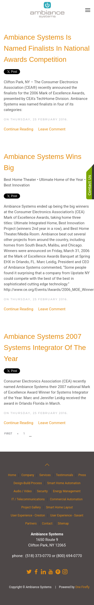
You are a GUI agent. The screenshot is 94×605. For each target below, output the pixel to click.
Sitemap (63, 523)
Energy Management (66, 491)
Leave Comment (52, 129)
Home (12, 475)
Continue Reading (18, 129)
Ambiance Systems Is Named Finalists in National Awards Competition (46, 48)
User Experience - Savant (66, 515)
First (8, 433)
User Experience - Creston (28, 515)
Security (42, 491)
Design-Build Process (28, 483)
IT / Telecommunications (28, 499)
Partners (31, 523)
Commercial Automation (66, 499)
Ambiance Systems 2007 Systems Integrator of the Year (45, 348)
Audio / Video (23, 491)
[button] (87, 10)
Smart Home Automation (63, 483)
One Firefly (82, 587)
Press (82, 475)
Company (27, 475)
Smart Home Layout (59, 507)
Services (45, 475)
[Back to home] (47, 10)
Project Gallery (31, 507)
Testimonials (64, 475)
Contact (47, 523)
